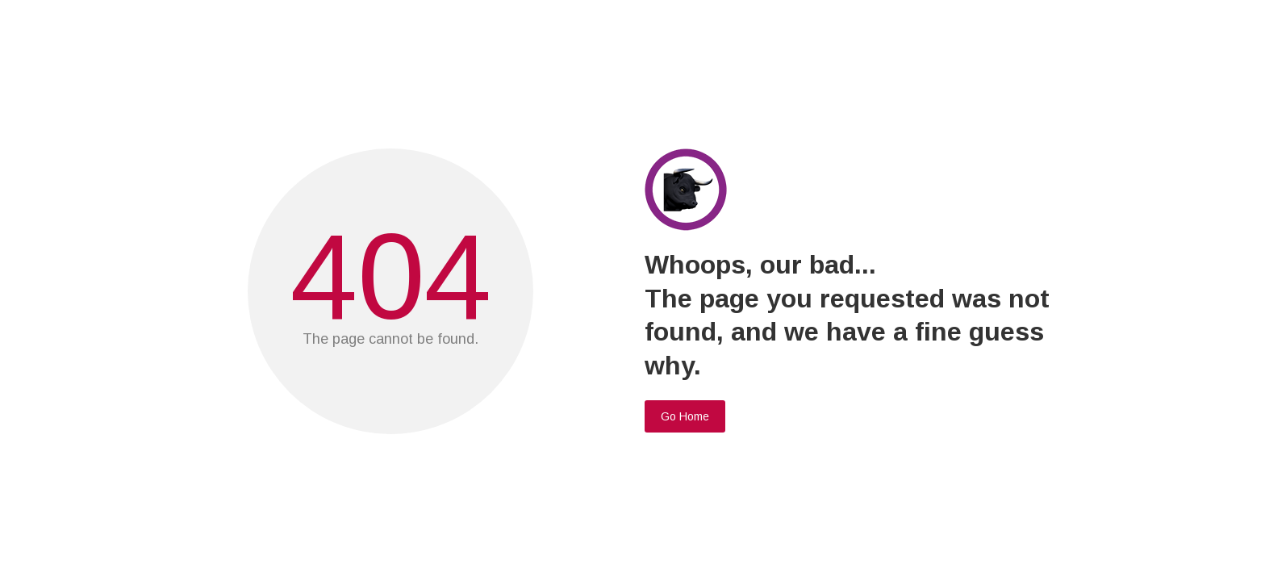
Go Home (685, 416)
